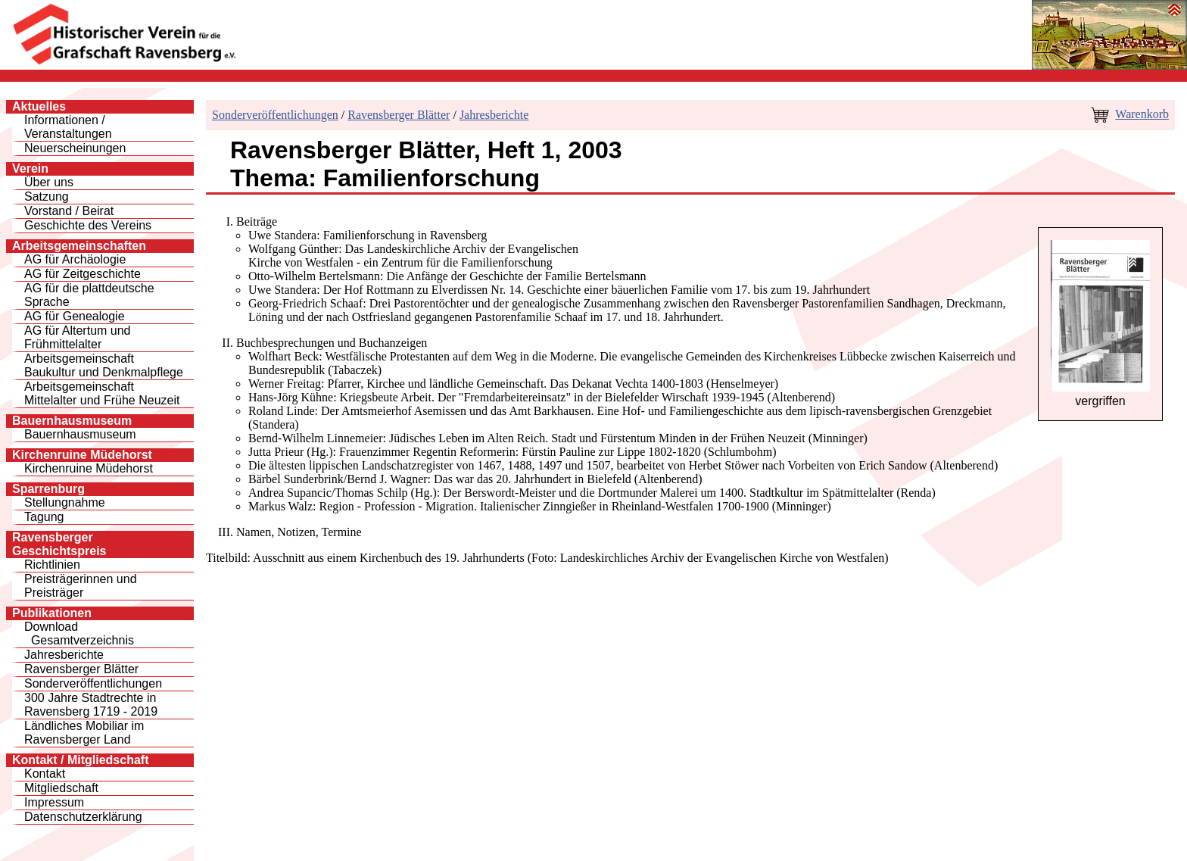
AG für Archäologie (75, 259)
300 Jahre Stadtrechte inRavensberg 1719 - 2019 (90, 704)
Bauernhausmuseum (80, 434)
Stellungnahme (64, 502)
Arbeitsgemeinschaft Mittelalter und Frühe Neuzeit (101, 393)
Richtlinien (52, 564)
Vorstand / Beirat (69, 210)
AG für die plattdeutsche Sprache (89, 295)
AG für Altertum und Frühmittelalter (77, 337)
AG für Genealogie (74, 316)
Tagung (44, 516)
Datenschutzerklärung (83, 816)
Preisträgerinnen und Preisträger (80, 585)
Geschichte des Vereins (87, 225)
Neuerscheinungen (75, 148)
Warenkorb (1142, 114)
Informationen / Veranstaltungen (68, 127)
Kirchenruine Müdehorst (88, 468)
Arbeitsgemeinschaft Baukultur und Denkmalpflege (103, 365)
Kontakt (44, 773)
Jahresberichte (64, 654)
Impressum (54, 802)
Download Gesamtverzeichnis (79, 633)
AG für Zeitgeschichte (82, 273)
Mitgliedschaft (61, 787)
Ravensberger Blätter (81, 669)
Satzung (46, 196)
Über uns (48, 182)
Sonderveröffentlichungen (93, 683)
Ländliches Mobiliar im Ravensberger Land (84, 732)
